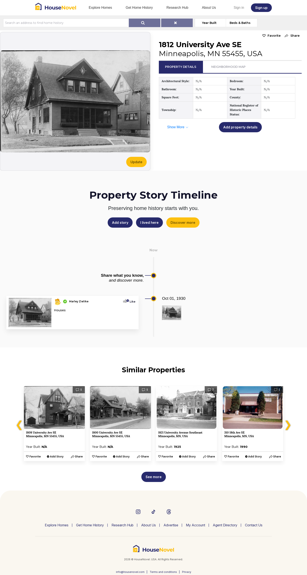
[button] (291, 35)
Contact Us (253, 525)
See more (154, 477)
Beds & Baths (240, 23)
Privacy (186, 572)
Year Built (209, 23)
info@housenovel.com (130, 572)
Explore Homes (100, 7)
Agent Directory (225, 525)
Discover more (183, 222)
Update (136, 162)
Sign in (239, 7)
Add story (120, 222)
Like (131, 301)
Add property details (240, 127)
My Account (195, 525)
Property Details (180, 67)
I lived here (149, 222)
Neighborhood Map (228, 67)
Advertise (171, 525)
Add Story (57, 456)
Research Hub (177, 7)
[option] (54, 423)
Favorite (274, 36)
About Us (209, 7)
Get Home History (139, 7)
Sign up (261, 8)
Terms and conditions (163, 572)
